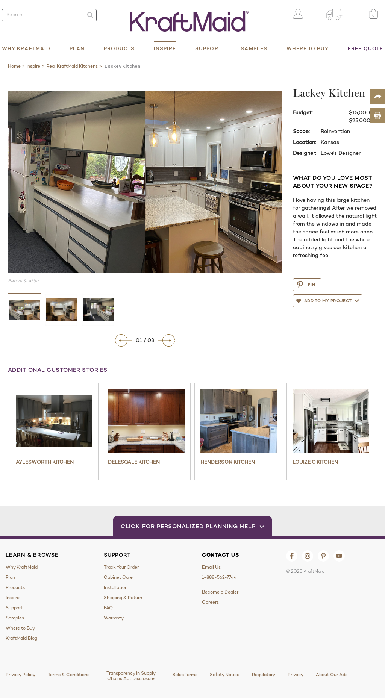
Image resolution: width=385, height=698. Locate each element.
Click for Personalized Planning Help (193, 526)
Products (119, 48)
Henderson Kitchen (227, 462)
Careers (210, 602)
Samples (254, 48)
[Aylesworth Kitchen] (54, 421)
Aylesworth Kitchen (45, 462)
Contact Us (220, 554)
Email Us (211, 567)
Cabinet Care (118, 577)
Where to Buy (307, 48)
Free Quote (365, 48)
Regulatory (263, 674)
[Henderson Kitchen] (238, 421)
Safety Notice (224, 674)
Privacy (295, 674)
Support (208, 48)
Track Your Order (121, 567)
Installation (115, 587)
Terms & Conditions (68, 674)
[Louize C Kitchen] (331, 421)
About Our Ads (331, 674)
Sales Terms (184, 674)
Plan (77, 48)
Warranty (114, 618)
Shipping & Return (123, 597)
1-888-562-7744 (219, 577)
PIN (305, 284)
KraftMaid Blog (21, 638)
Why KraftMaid (26, 48)
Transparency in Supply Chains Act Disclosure (131, 676)
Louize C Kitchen (315, 462)
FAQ (108, 607)
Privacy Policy (20, 674)
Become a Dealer (220, 592)
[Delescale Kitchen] (146, 421)
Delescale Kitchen (134, 462)
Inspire (165, 48)
